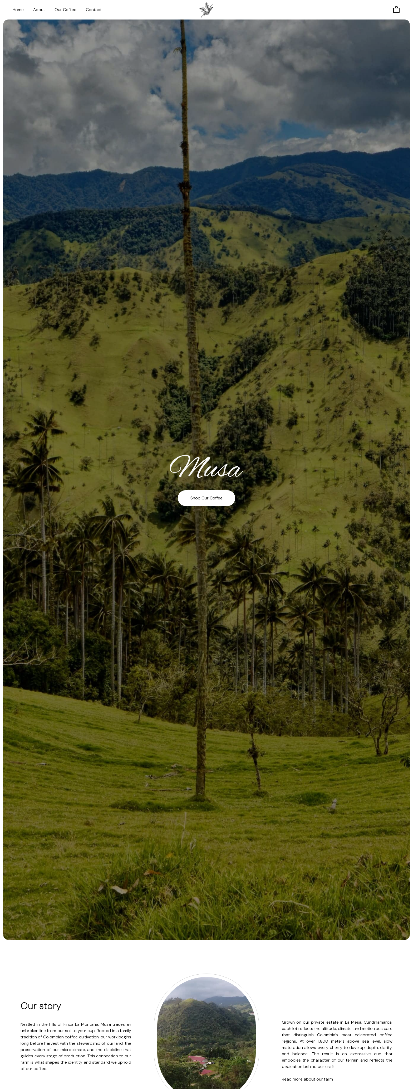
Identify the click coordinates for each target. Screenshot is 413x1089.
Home (18, 9)
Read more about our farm (307, 1079)
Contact (94, 9)
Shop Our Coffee (206, 498)
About (39, 9)
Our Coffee (65, 9)
